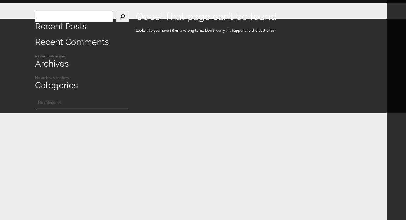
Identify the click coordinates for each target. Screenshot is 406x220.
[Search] (122, 16)
